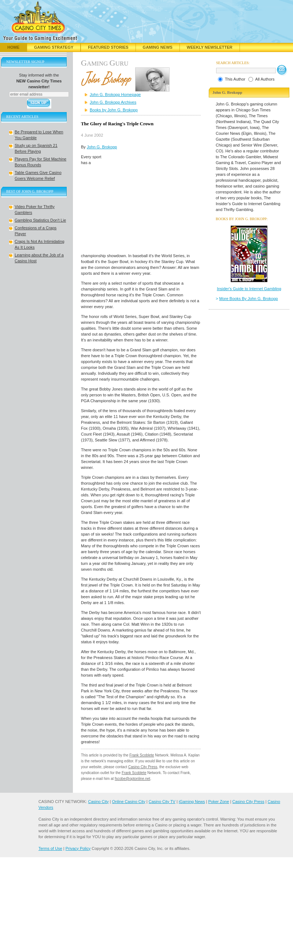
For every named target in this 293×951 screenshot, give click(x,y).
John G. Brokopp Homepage (115, 94)
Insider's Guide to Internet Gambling (249, 288)
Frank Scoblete (141, 755)
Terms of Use (50, 848)
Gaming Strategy (53, 47)
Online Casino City (128, 801)
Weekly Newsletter (210, 47)
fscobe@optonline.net (132, 779)
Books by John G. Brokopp (114, 110)
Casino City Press (142, 767)
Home (13, 47)
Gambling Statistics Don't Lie (40, 220)
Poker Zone (218, 801)
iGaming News (192, 801)
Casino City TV (162, 801)
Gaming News (158, 47)
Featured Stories (108, 47)
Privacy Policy (78, 848)
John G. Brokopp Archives (113, 102)
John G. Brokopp (102, 147)
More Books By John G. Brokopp (248, 298)
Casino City (98, 801)
